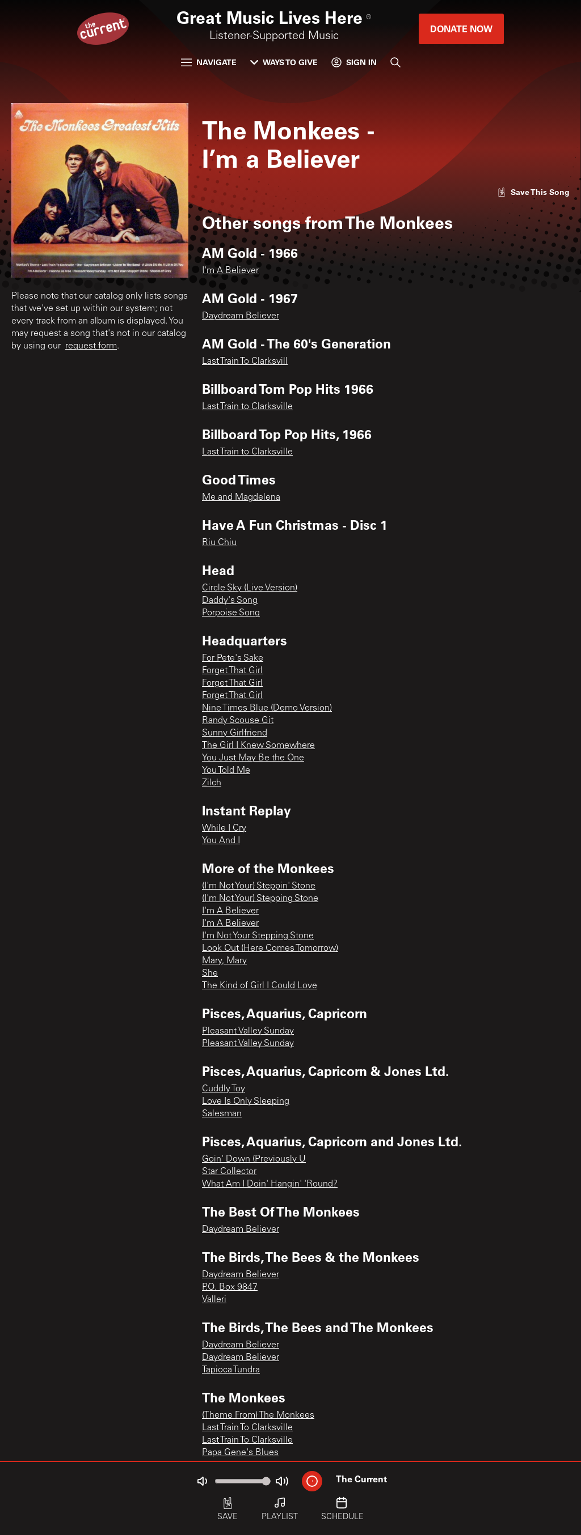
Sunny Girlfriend (234, 733)
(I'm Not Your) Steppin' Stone (258, 886)
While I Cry (224, 828)
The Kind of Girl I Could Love (259, 985)
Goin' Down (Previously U (254, 1159)
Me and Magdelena (241, 497)
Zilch (211, 783)
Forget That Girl (232, 670)
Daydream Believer (240, 316)
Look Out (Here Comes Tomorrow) (270, 948)
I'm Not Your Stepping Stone (258, 936)
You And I (221, 840)
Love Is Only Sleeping (245, 1101)
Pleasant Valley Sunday (248, 1031)
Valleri (214, 1299)
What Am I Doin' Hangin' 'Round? (270, 1184)
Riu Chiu (219, 542)
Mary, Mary (224, 961)
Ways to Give (284, 62)
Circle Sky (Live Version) (249, 588)
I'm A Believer (230, 270)
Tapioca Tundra (231, 1370)
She (210, 973)
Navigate (209, 62)
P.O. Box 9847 (230, 1287)
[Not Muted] (202, 1481)
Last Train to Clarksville (247, 406)
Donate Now (461, 29)
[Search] (395, 62)
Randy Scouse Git (237, 720)
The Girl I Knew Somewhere (258, 745)
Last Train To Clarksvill (245, 361)
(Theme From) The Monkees (258, 1415)
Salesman (222, 1114)
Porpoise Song (231, 613)
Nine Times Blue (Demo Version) (267, 708)
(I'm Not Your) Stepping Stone (260, 898)
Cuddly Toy (223, 1089)
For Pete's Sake (232, 658)
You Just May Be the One (253, 758)
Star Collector (229, 1171)
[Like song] (533, 192)
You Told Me (226, 770)
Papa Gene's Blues (240, 1452)
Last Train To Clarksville (247, 1427)
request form (91, 346)
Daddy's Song (230, 600)
